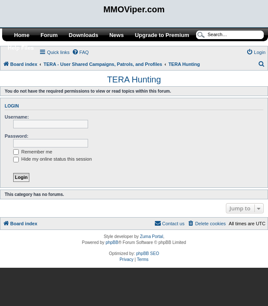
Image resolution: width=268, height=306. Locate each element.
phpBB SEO (147, 253)
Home (21, 35)
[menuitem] (80, 52)
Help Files (21, 48)
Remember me (32, 151)
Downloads (83, 35)
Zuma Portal (151, 236)
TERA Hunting (134, 79)
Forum (48, 35)
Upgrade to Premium (162, 35)
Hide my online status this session (52, 159)
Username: (17, 116)
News (116, 35)
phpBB (111, 242)
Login (12, 105)
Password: (17, 136)
